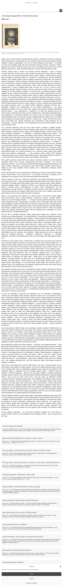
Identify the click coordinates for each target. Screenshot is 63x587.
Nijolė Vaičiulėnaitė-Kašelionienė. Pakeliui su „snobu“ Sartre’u (22, 438)
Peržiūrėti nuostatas (31, 583)
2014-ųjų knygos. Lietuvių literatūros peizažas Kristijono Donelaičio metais (26, 450)
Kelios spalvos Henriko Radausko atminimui (16, 550)
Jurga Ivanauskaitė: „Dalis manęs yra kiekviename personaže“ (22, 537)
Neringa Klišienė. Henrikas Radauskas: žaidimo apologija (21, 487)
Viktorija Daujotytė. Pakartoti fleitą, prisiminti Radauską (20, 500)
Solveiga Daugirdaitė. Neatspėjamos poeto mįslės (18, 474)
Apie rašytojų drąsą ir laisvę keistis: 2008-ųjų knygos (19, 512)
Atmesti (31, 578)
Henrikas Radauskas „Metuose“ (12, 426)
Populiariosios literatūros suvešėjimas (14, 524)
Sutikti (31, 574)
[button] (60, 566)
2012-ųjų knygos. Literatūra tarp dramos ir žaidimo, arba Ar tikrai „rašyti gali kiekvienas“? (31, 462)
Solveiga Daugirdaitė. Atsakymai (13, 562)
